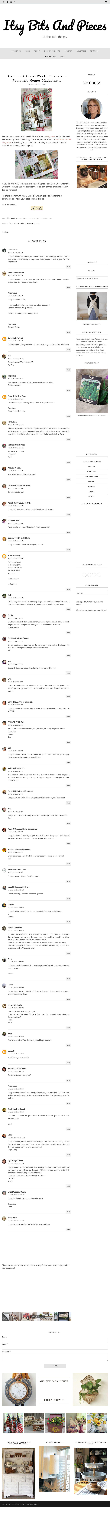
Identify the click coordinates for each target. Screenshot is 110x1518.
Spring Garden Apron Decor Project (92, 415)
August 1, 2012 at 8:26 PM (16, 1008)
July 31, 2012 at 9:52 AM (15, 296)
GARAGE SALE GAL (16, 722)
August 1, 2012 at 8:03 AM (16, 890)
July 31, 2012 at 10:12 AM (16, 399)
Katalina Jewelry (14, 468)
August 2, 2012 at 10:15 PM (16, 1137)
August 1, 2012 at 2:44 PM (16, 962)
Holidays (91, 466)
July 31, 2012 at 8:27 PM (15, 872)
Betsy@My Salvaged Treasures (20, 791)
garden (92, 491)
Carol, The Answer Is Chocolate (20, 702)
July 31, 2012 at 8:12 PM (15, 852)
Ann (9, 661)
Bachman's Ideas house (92, 461)
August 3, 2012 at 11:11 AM (16, 1220)
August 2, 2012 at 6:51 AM (16, 1071)
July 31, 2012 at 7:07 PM (15, 794)
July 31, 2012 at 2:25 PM (15, 664)
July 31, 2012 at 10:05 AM (16, 358)
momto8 (11, 1051)
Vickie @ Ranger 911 (16, 768)
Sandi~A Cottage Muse (17, 1068)
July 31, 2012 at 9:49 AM (15, 275)
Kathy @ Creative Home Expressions (22, 829)
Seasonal (91, 481)
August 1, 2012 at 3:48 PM (16, 987)
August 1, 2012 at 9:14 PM (16, 1054)
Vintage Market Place (16, 445)
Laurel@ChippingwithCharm (19, 887)
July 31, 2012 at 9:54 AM (15, 341)
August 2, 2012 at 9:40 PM (16, 1112)
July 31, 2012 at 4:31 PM (15, 725)
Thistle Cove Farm (15, 928)
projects (91, 496)
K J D (10, 959)
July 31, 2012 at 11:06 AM (15, 471)
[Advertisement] (36, 1291)
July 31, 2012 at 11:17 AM (15, 488)
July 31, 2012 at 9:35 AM (15, 252)
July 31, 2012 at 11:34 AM (15, 523)
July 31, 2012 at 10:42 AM (16, 425)
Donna (10, 985)
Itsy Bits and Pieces (14, 1504)
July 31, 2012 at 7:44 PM (15, 832)
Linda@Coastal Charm (17, 1192)
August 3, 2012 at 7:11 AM (16, 1163)
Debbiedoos (12, 250)
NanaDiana (12, 422)
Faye (10, 1033)
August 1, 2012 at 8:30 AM (16, 907)
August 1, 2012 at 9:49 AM (16, 930)
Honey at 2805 (13, 520)
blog (10, 223)
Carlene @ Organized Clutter (19, 485)
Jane (9, 809)
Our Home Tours (91, 476)
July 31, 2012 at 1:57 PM (15, 618)
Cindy (10, 1135)
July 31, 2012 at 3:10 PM (15, 682)
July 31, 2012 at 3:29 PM (15, 705)
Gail (9, 748)
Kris (9, 355)
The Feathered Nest (16, 273)
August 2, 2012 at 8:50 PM (16, 1089)
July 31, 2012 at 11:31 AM (15, 506)
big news (51, 136)
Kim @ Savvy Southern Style (19, 503)
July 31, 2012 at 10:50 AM (16, 448)
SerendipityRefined (15, 338)
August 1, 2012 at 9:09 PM (16, 1036)
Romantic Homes (32, 223)
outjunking (12, 376)
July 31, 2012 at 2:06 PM (15, 641)
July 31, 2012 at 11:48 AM (15, 558)
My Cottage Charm (15, 1161)
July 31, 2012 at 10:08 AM (16, 379)
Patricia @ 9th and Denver (18, 638)
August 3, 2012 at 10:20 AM (16, 1195)
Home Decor (91, 471)
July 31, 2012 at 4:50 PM (15, 751)
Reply (68, 267)
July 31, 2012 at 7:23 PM (15, 811)
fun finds (91, 486)
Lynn (9, 679)
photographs (19, 223)
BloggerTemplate (33, 1504)
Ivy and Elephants (15, 1005)
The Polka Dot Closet (16, 1109)
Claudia (11, 905)
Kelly (10, 595)
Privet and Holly (14, 555)
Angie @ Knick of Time (17, 396)
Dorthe (10, 615)
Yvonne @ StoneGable (17, 869)
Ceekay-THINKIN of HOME (19, 538)
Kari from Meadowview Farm (19, 849)
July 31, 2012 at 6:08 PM (15, 771)
